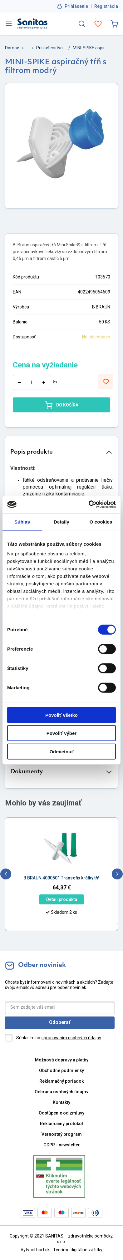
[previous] (5, 874)
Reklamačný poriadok (61, 1081)
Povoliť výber (61, 733)
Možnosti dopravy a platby (61, 1059)
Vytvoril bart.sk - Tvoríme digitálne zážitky (61, 1249)
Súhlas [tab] (22, 521)
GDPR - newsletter (61, 1144)
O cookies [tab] (101, 521)
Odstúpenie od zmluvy (61, 1112)
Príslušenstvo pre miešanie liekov (51, 47)
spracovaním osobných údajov (71, 1037)
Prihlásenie (76, 6)
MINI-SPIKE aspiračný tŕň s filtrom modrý (91, 47)
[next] (117, 874)
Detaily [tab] (61, 521)
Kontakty (61, 1102)
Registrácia (106, 6)
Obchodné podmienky (61, 1070)
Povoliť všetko (61, 714)
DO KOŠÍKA (61, 405)
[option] (61, 859)
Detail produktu (61, 899)
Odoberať (60, 1022)
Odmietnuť (61, 751)
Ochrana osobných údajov (61, 1091)
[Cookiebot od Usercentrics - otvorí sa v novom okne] (89, 504)
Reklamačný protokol (61, 1123)
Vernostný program (62, 1134)
